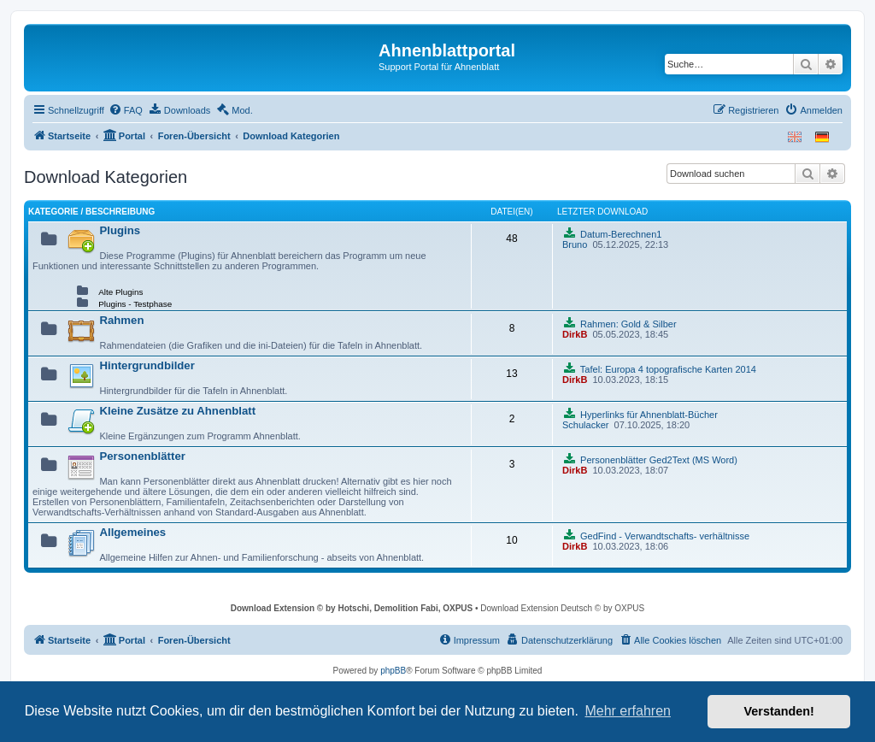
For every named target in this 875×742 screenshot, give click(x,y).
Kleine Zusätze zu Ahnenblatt (177, 410)
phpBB (393, 670)
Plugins (119, 230)
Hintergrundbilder (146, 365)
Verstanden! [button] (779, 711)
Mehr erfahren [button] (627, 711)
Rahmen (121, 320)
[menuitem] (126, 110)
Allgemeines (132, 532)
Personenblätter (142, 456)
